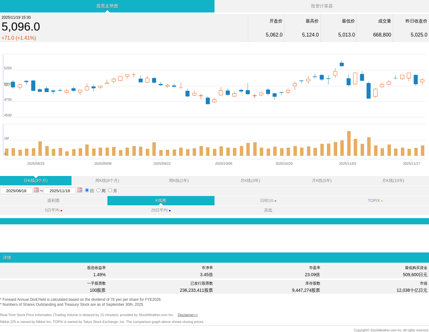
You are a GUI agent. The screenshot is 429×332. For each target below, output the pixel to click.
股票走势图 (107, 5)
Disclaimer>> (188, 315)
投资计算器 (322, 5)
